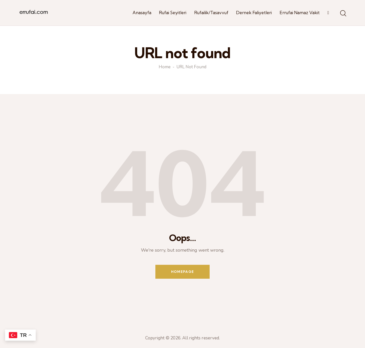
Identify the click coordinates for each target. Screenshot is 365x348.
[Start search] (343, 14)
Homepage (182, 272)
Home (165, 67)
